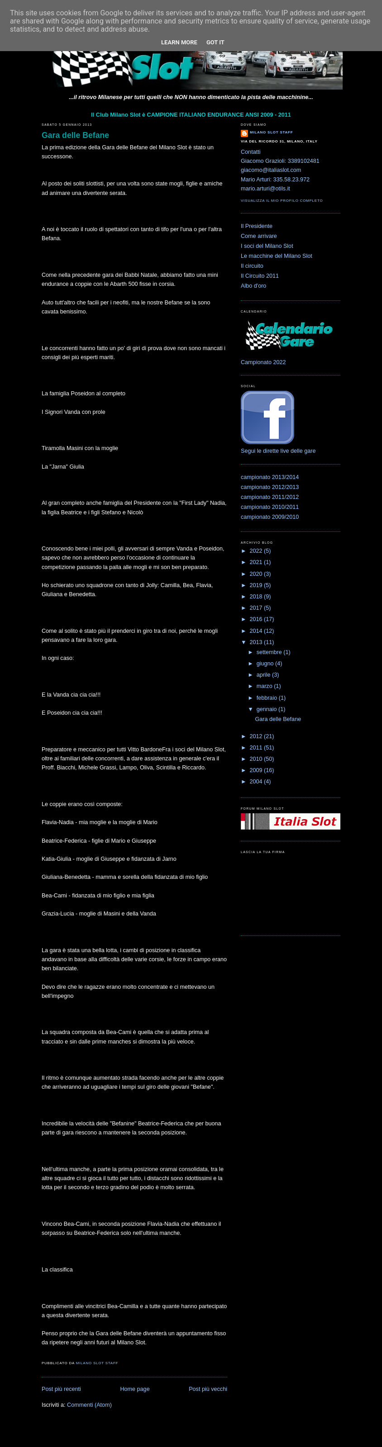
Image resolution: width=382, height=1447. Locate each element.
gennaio (267, 709)
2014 (257, 631)
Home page (134, 1389)
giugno (266, 663)
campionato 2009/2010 (270, 517)
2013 (257, 642)
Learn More (179, 42)
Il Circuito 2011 (260, 276)
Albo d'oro (253, 286)
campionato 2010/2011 (270, 507)
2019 (257, 585)
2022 (257, 551)
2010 (257, 759)
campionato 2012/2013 (270, 487)
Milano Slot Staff (271, 132)
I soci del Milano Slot (267, 246)
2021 (257, 562)
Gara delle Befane (75, 135)
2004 (257, 781)
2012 (257, 736)
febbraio (268, 698)
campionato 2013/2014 (270, 477)
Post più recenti (61, 1389)
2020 (257, 574)
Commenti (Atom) (89, 1405)
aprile (264, 675)
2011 (257, 748)
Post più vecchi (208, 1389)
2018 (257, 596)
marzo (265, 686)
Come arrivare (259, 236)
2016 (257, 619)
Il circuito (252, 266)
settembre (270, 652)
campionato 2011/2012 (270, 497)
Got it (215, 42)
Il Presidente (256, 226)
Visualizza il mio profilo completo (282, 201)
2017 (257, 608)
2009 (257, 770)
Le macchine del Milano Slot (276, 256)
